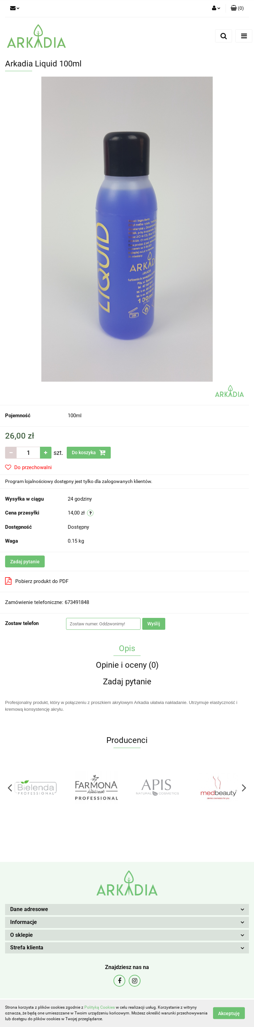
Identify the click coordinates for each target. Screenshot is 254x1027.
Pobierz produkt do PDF (36, 581)
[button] (237, 8)
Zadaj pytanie (25, 561)
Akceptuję (229, 1013)
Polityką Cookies (99, 1007)
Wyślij (153, 623)
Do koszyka (89, 452)
